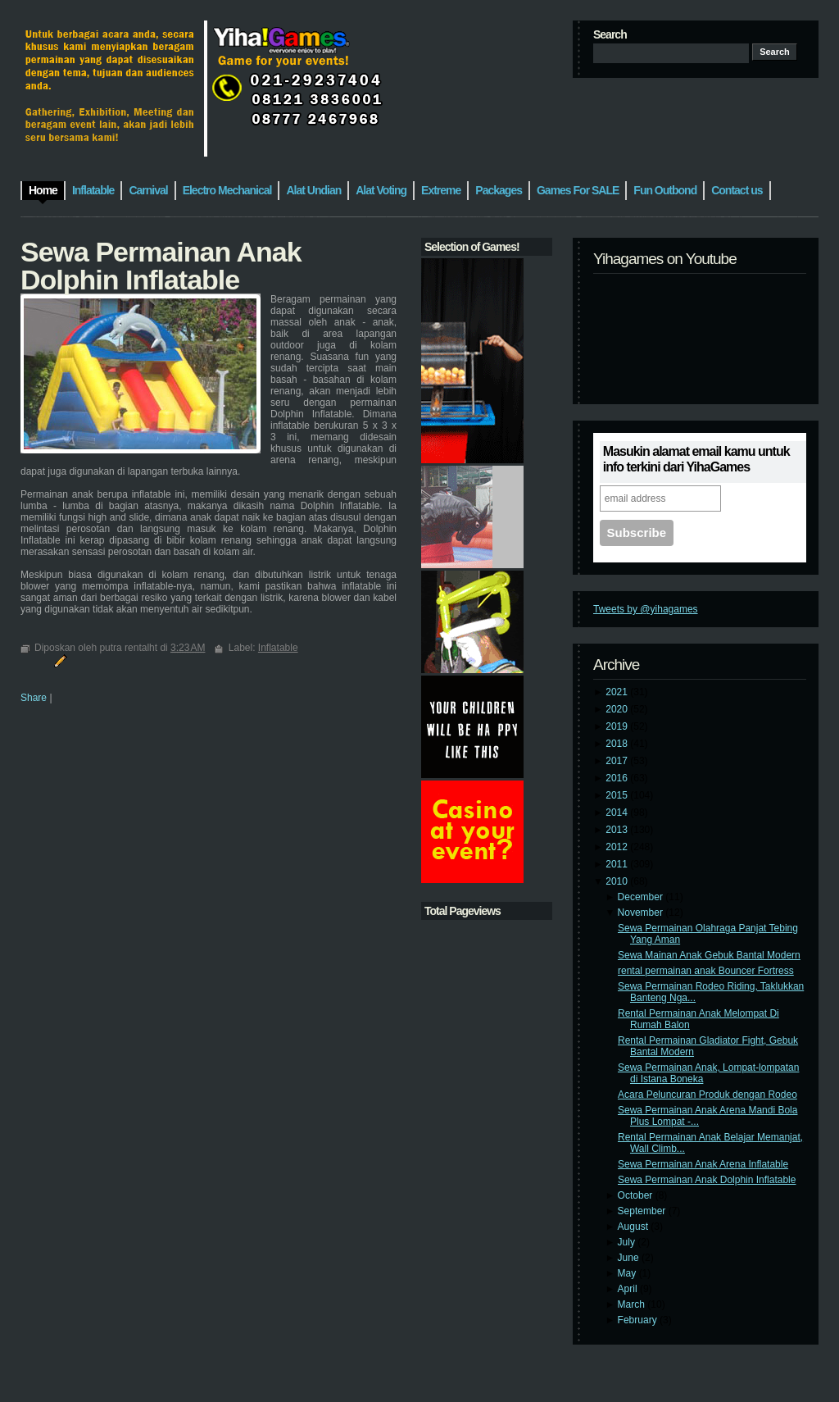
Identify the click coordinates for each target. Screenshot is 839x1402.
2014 (617, 812)
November (642, 912)
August (634, 1226)
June (630, 1257)
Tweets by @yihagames (645, 609)
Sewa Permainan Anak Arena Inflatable (703, 1164)
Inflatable (278, 647)
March (633, 1304)
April (629, 1289)
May (628, 1273)
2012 (617, 847)
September (643, 1211)
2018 (617, 743)
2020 (617, 709)
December (642, 897)
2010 (617, 881)
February (639, 1320)
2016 (617, 778)
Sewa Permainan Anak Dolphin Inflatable (707, 1180)
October (636, 1195)
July (628, 1242)
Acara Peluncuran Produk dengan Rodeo (707, 1094)
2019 (617, 726)
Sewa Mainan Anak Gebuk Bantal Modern (709, 955)
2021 (617, 692)
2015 (617, 795)
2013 (617, 829)
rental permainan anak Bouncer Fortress (706, 970)
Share (33, 697)
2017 (617, 761)
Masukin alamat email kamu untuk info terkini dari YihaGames (696, 459)
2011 (617, 864)
